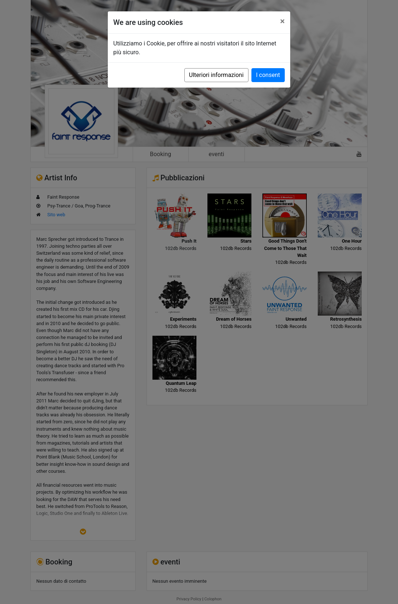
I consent (268, 74)
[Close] (282, 21)
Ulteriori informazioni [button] (216, 74)
